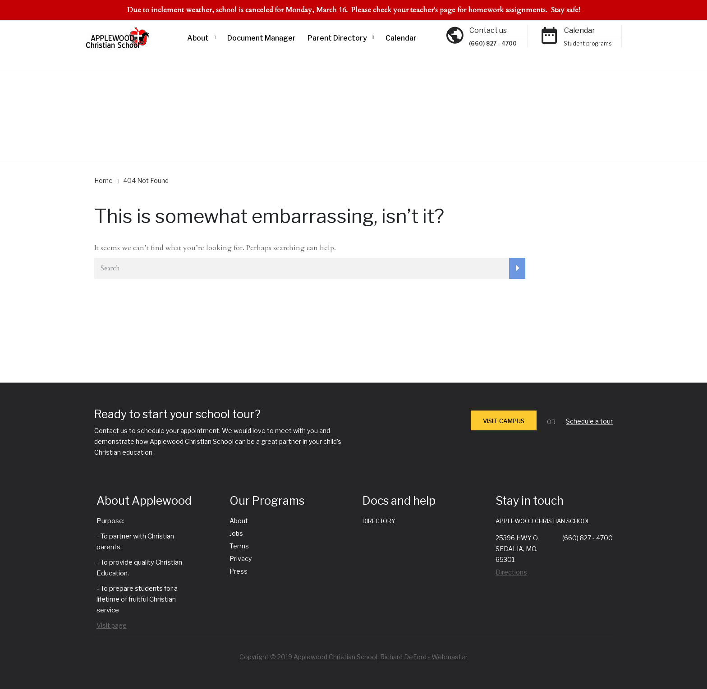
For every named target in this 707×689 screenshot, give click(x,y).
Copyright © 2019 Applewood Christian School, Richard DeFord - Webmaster (353, 657)
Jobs (236, 533)
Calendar (401, 38)
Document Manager (261, 38)
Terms (239, 546)
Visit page (111, 625)
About (198, 38)
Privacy (241, 558)
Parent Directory (337, 38)
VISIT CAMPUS (503, 420)
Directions (511, 572)
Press (239, 571)
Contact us (488, 30)
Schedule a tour (589, 421)
